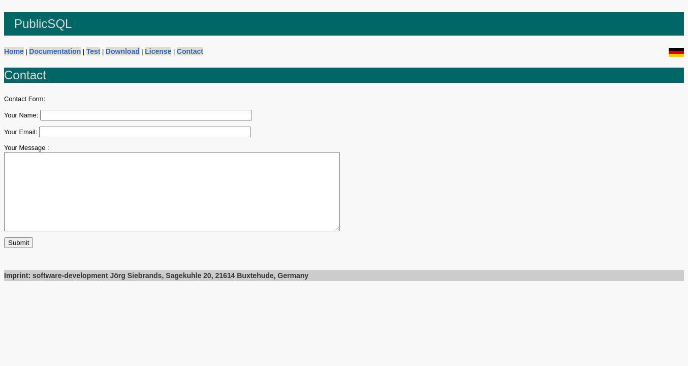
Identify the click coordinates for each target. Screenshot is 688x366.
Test (93, 51)
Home (14, 51)
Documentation (55, 51)
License (158, 51)
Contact (190, 51)
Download (123, 51)
